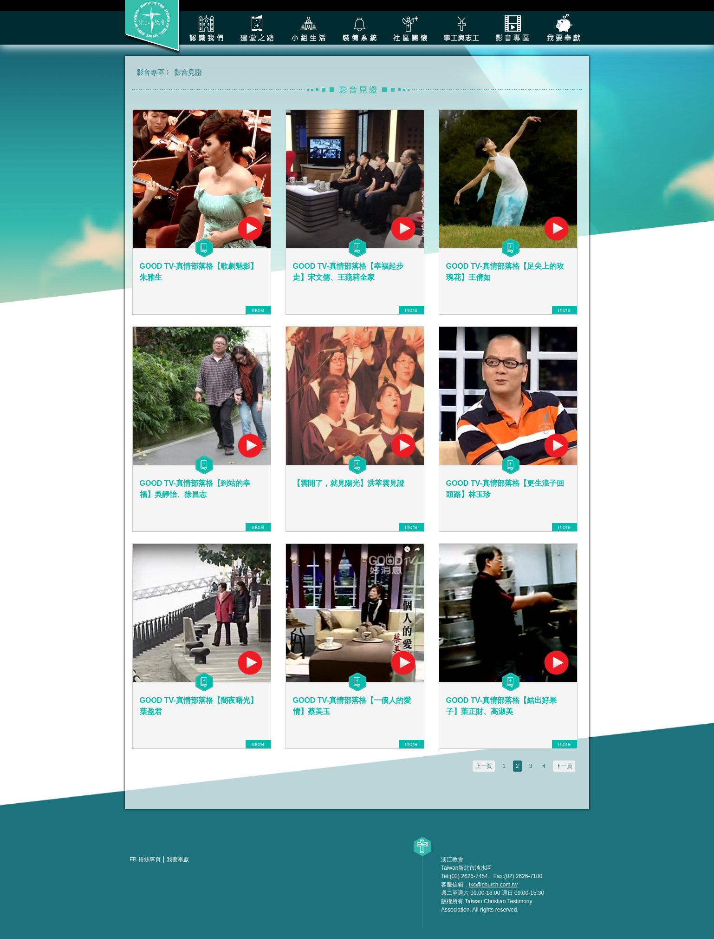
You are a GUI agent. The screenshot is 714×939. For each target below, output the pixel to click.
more (258, 310)
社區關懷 (410, 28)
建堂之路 (257, 28)
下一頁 (564, 766)
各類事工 (461, 28)
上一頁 (483, 766)
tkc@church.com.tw (493, 884)
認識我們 (206, 28)
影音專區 (512, 28)
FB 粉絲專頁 (145, 859)
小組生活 (308, 28)
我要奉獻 (563, 28)
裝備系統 (359, 28)
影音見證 (188, 72)
